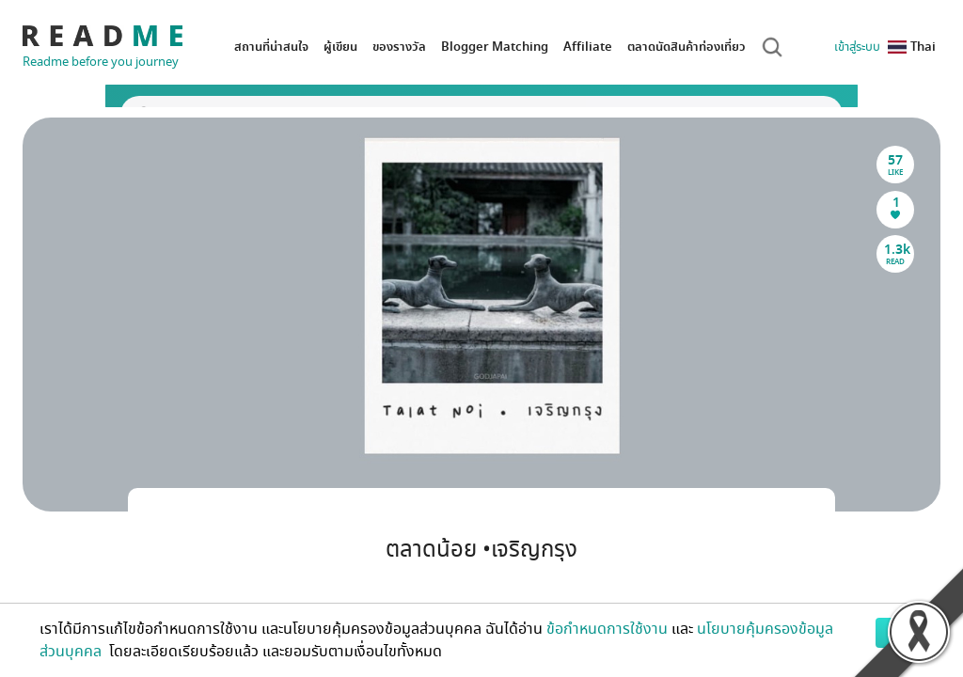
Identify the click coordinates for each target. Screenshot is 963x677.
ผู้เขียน (340, 46)
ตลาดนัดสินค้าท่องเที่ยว (686, 46)
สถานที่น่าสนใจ (271, 46)
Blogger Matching (494, 46)
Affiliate (587, 46)
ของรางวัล (399, 46)
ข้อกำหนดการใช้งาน (607, 629)
